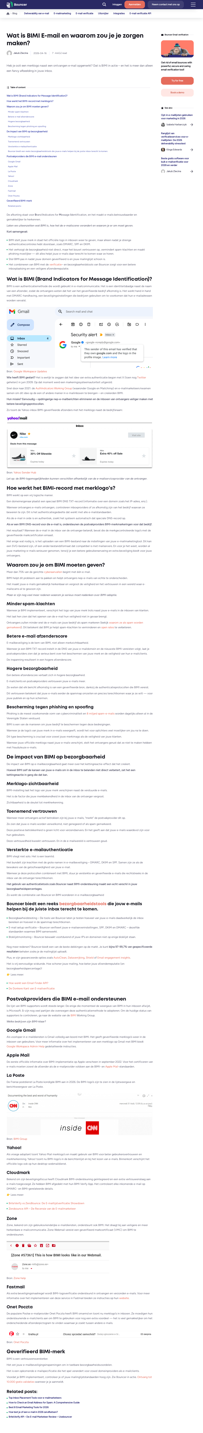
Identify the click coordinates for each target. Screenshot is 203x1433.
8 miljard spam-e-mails (100, 713)
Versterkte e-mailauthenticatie (22, 146)
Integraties (119, 13)
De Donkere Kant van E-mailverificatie (32, 988)
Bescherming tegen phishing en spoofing (27, 126)
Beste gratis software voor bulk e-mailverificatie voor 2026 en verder (175, 162)
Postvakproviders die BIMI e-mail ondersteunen (32, 156)
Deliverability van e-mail (36, 13)
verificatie (55, 264)
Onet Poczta (13, 196)
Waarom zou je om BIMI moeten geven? (28, 106)
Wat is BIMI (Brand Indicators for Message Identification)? (37, 95)
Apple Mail (13, 166)
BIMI (73, 1015)
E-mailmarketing (62, 13)
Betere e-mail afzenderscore (21, 117)
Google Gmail (14, 161)
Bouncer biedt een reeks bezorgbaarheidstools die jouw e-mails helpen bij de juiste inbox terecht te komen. (58, 151)
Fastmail (12, 191)
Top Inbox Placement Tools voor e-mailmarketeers (35, 1397)
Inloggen (117, 4)
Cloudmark (13, 181)
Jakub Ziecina (20, 53)
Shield (89, 957)
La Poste (12, 171)
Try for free (177, 80)
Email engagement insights (113, 957)
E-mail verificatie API (140, 13)
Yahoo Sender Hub (25, 472)
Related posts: (15, 206)
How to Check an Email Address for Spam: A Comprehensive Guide (44, 1402)
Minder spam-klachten (18, 112)
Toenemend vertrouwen (19, 141)
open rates (107, 627)
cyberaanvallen (53, 572)
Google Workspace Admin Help (25, 1046)
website (124, 1298)
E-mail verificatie (84, 13)
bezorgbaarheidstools (82, 904)
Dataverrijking (76, 957)
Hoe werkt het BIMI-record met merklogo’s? (30, 101)
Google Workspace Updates (30, 371)
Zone (10, 186)
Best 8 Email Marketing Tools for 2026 (29, 1407)
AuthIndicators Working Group (54, 388)
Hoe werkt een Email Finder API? (28, 983)
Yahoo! (11, 176)
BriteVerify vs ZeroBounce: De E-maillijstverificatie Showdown (46, 1203)
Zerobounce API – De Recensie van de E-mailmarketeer (42, 1208)
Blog (14, 13)
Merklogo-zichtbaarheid (19, 137)
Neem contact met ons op (166, 4)
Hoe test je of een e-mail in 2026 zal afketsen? (33, 1412)
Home (8, 13)
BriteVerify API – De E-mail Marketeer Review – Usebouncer (40, 1416)
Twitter (141, 377)
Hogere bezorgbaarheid (19, 121)
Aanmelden (135, 4)
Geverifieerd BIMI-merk (19, 200)
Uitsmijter (103, 13)
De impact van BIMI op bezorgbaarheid (27, 131)
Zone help (20, 1278)
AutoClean (60, 957)
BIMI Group (20, 1138)
